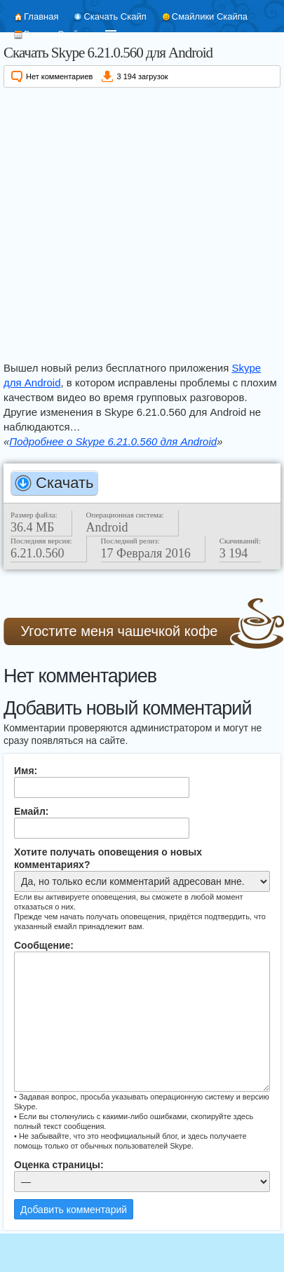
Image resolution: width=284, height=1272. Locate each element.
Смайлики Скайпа (210, 16)
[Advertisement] (131, 221)
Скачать (65, 483)
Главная (41, 16)
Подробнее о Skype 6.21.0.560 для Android (113, 441)
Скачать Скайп (114, 16)
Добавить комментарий (73, 1209)
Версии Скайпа (56, 34)
